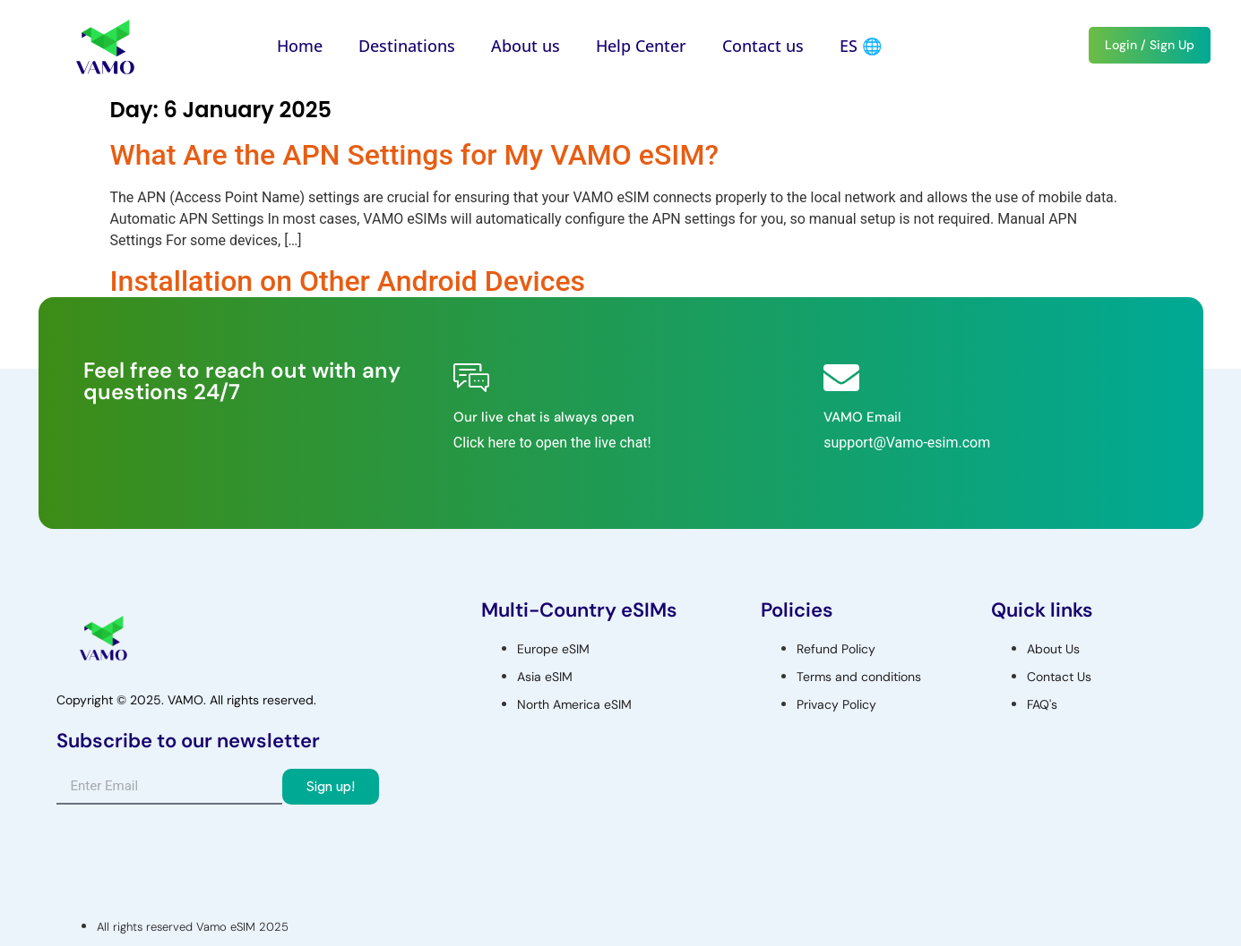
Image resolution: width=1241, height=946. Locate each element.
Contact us (763, 45)
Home (300, 45)
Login (1121, 45)
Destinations (406, 45)
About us (525, 45)
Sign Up (1172, 45)
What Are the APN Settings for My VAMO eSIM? (414, 155)
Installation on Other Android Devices (348, 281)
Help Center (641, 45)
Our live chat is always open (543, 417)
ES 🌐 (861, 45)
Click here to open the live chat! (552, 442)
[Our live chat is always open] (471, 378)
